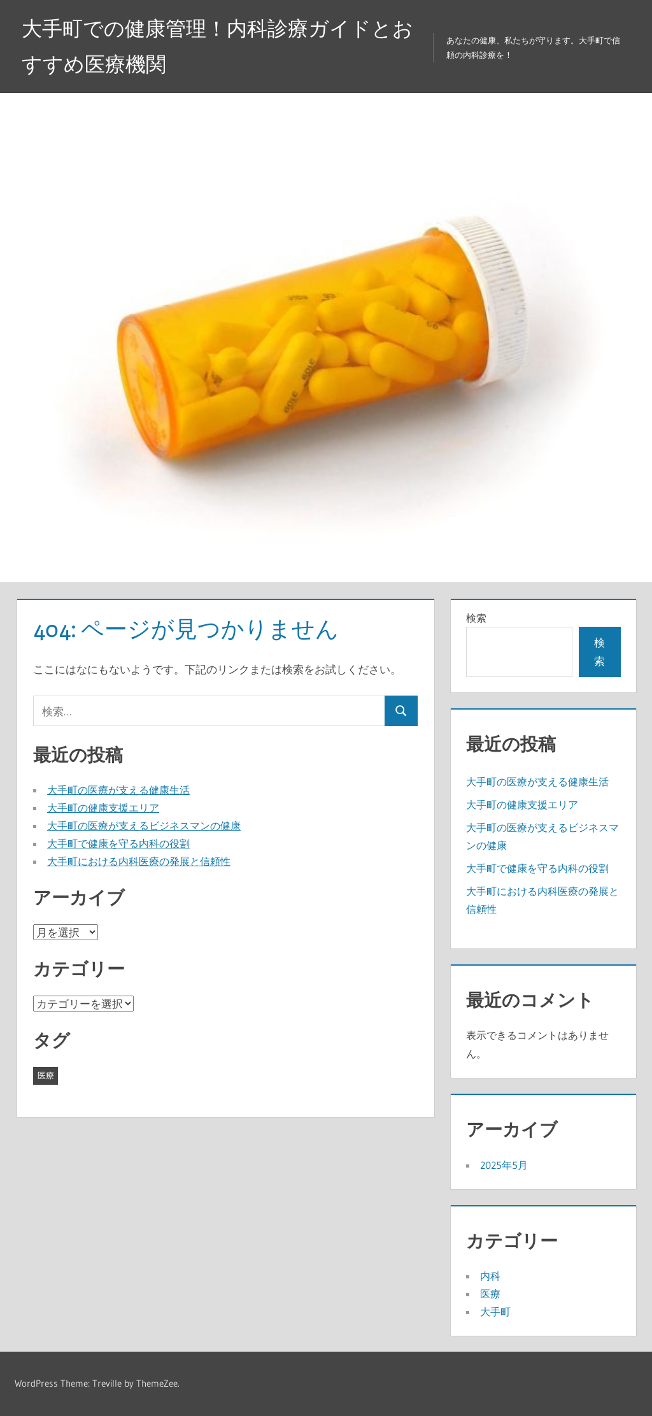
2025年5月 (504, 1165)
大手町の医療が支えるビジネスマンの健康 (144, 825)
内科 (490, 1275)
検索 (476, 617)
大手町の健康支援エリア (103, 807)
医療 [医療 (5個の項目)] (46, 1075)
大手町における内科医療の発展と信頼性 (138, 861)
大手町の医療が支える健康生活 (118, 789)
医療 (490, 1293)
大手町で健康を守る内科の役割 (118, 843)
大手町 (495, 1311)
